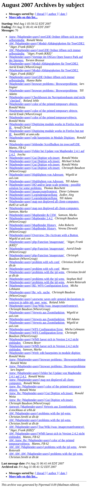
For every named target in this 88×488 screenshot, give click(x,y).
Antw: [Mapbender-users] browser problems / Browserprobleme (47, 359)
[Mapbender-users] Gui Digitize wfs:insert (34, 157)
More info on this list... (23, 17)
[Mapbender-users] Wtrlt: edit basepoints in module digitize (45, 352)
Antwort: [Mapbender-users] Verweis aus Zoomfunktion (43, 406)
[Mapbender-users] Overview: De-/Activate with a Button (44, 235)
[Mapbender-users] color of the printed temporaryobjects (43, 117)
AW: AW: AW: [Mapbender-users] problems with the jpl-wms (46, 453)
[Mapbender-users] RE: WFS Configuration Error (39, 285)
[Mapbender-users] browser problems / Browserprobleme (43, 83)
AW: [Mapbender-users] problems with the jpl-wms (40, 413)
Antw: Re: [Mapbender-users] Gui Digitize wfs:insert (41, 393)
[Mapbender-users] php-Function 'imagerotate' (37, 241)
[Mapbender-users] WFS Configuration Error (36, 329)
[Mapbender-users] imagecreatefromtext (33, 191)
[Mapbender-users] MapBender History (33, 225)
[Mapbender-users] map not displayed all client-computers (44, 201)
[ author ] (52, 14)
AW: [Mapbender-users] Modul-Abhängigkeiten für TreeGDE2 (47, 43)
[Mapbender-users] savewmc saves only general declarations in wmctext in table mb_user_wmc (46, 300)
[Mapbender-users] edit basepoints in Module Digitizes (42, 137)
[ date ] (63, 14)
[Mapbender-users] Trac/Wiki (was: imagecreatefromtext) (44, 305)
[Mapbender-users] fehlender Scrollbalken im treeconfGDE (45, 144)
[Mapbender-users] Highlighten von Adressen (36, 174)
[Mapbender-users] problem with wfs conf (34, 262)
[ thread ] (40, 14)
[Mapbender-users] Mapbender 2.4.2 (31, 218)
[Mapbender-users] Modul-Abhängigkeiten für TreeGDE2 (44, 63)
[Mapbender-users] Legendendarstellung (33, 194)
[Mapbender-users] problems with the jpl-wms (37, 272)
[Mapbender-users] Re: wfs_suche (29, 292)
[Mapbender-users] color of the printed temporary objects (43, 104)
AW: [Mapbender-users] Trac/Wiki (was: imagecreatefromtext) (47, 426)
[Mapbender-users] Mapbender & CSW (33, 215)
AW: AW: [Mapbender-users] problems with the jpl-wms (43, 447)
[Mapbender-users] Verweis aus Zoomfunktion (37, 312)
